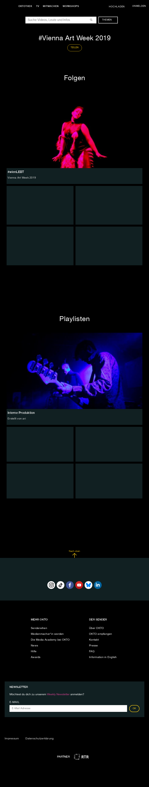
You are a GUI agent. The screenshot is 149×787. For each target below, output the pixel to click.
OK (134, 708)
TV (37, 6)
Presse (93, 645)
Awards (36, 657)
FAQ (91, 651)
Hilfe (33, 651)
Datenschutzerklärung (39, 738)
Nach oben (74, 554)
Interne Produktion (21, 413)
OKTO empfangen (100, 634)
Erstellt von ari (17, 418)
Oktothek (25, 6)
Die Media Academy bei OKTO (50, 639)
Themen (109, 20)
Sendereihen (39, 628)
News (34, 645)
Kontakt (94, 639)
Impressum (12, 738)
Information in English (103, 657)
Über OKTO (96, 628)
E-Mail (14, 702)
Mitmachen (51, 6)
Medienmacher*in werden (47, 634)
